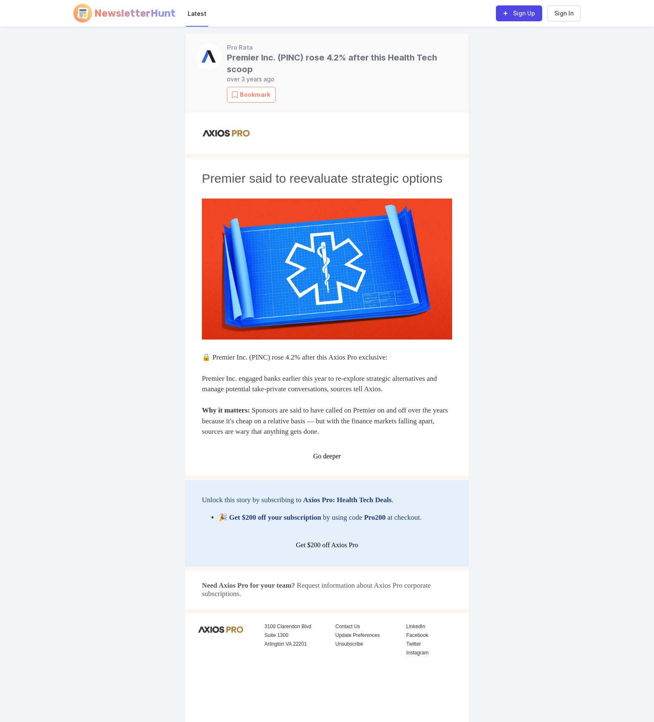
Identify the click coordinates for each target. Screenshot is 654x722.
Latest (197, 13)
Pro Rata (240, 47)
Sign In (564, 13)
